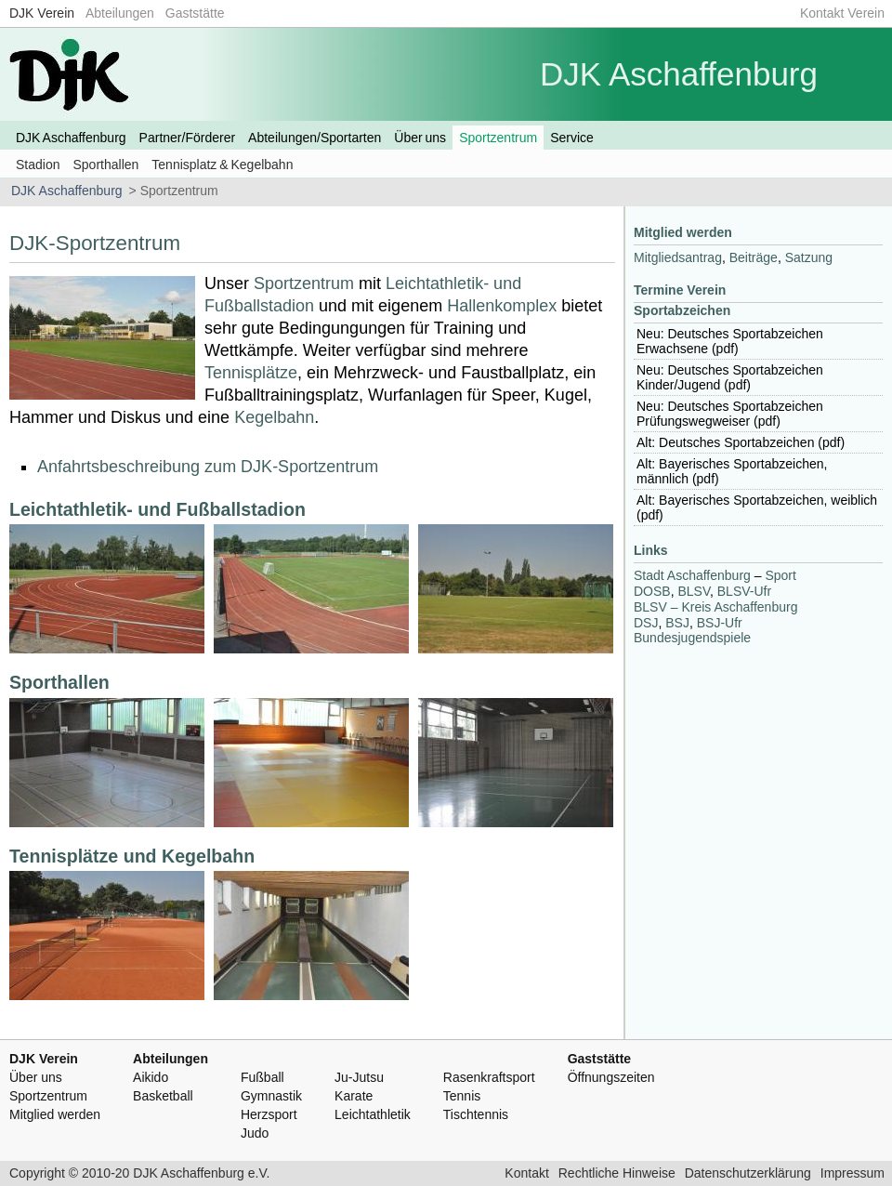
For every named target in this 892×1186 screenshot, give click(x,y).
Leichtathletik (372, 1114)
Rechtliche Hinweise (617, 1173)
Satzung (809, 257)
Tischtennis (475, 1114)
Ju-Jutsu (359, 1077)
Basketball (163, 1095)
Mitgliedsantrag (678, 257)
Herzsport (269, 1114)
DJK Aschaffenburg (71, 137)
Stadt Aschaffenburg (692, 575)
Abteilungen (119, 13)
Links (651, 550)
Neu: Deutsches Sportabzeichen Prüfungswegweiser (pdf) (729, 413)
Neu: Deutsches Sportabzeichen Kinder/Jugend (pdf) (729, 377)
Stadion (37, 164)
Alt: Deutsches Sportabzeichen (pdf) (740, 442)
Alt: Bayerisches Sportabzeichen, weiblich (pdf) (756, 507)
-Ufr (744, 591)
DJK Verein (41, 13)
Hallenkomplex (502, 305)
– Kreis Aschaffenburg (715, 607)
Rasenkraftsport (489, 1077)
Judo (255, 1133)
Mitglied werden (683, 232)
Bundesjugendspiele (692, 637)
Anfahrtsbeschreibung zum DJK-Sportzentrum (207, 466)
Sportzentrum (498, 137)
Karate (353, 1095)
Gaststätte (195, 13)
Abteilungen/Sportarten (314, 137)
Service (572, 137)
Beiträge (753, 257)
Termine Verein (680, 290)
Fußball (262, 1077)
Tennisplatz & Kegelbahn (222, 164)
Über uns (420, 137)
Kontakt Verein (842, 13)
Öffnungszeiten (611, 1077)
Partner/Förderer (187, 137)
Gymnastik (271, 1095)
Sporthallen (105, 164)
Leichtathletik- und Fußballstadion (157, 509)
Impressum (852, 1173)
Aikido (150, 1077)
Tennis (461, 1095)
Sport (780, 575)
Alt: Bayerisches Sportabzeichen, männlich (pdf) (731, 471)
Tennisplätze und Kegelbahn (132, 856)
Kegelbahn (274, 417)
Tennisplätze (250, 372)
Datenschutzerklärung (748, 1173)
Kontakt (526, 1173)
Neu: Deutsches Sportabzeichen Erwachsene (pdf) (729, 341)
